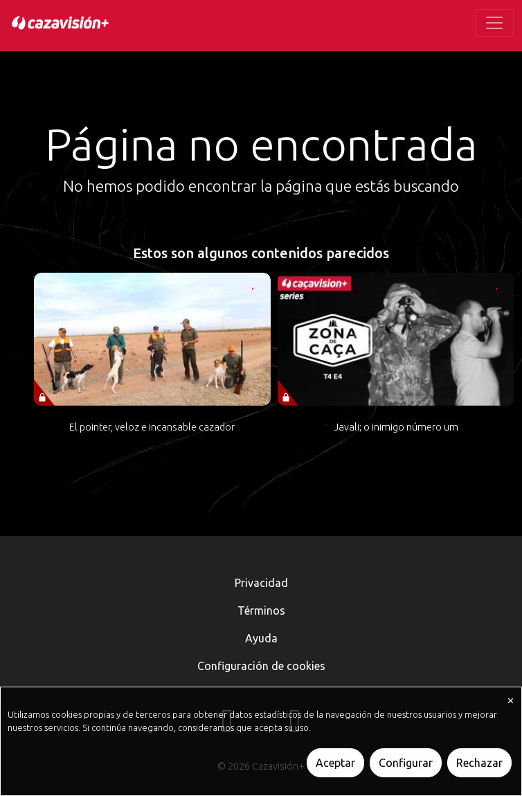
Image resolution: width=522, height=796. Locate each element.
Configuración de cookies (261, 666)
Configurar (406, 763)
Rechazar (479, 763)
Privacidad (261, 583)
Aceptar (335, 763)
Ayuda (261, 638)
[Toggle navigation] (494, 23)
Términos (261, 610)
